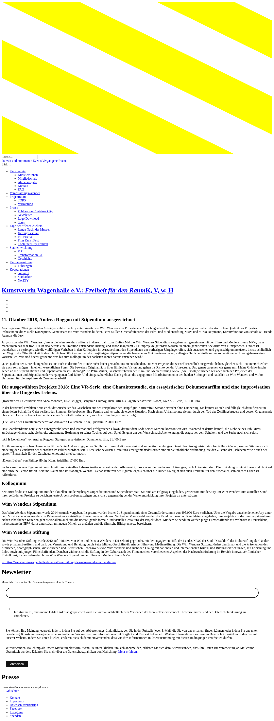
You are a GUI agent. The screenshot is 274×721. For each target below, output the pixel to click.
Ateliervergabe (27, 182)
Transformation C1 (30, 255)
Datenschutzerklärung (24, 705)
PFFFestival (25, 236)
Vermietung (25, 204)
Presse (14, 207)
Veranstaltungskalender (25, 193)
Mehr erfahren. (128, 651)
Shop (21, 222)
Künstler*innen (28, 175)
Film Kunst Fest (28, 240)
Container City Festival (33, 244)
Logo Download (28, 218)
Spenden (15, 716)
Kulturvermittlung (21, 262)
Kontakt (23, 185)
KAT (21, 251)
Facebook (16, 708)
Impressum (17, 701)
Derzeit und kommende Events (22, 160)
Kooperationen (19, 269)
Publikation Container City (35, 211)
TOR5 (22, 200)
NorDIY (23, 280)
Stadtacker (25, 276)
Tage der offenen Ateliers (26, 226)
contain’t (23, 273)
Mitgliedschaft (27, 178)
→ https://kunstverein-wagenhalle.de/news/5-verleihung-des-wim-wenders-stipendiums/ (59, 562)
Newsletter (25, 215)
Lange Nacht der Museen (34, 229)
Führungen (25, 266)
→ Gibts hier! (11, 690)
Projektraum (18, 196)
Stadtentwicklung (21, 247)
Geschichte (25, 258)
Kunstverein (17, 171)
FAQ (21, 189)
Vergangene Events (54, 160)
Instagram (16, 712)
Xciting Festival (28, 233)
